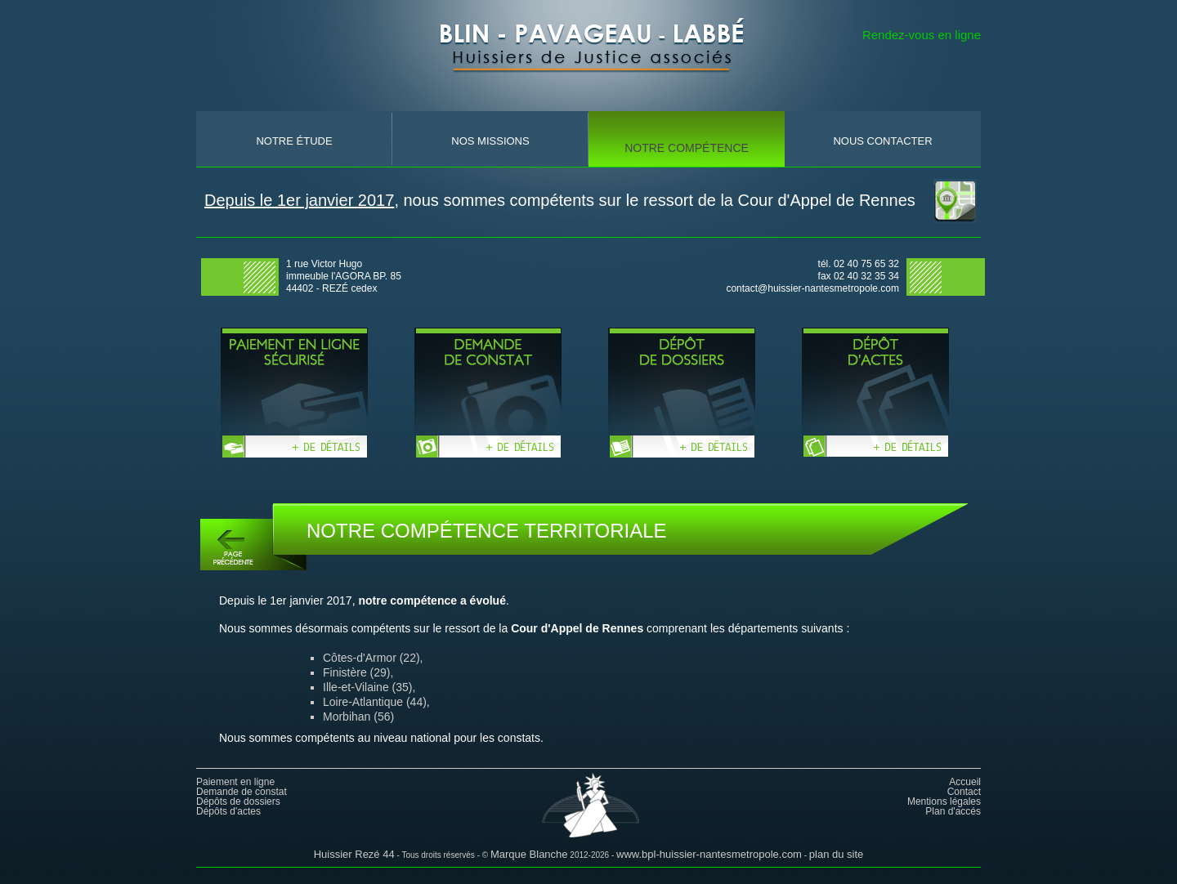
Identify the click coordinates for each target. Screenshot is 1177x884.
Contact (964, 791)
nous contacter (882, 141)
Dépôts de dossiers (238, 801)
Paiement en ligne (235, 782)
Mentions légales (944, 801)
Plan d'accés (953, 811)
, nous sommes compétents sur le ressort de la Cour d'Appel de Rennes (559, 200)
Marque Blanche (529, 854)
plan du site (836, 854)
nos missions (490, 141)
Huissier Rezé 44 (354, 854)
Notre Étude (294, 141)
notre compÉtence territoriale (686, 156)
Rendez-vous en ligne (921, 35)
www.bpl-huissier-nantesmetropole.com (709, 854)
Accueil (965, 782)
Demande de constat (241, 791)
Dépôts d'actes (228, 811)
